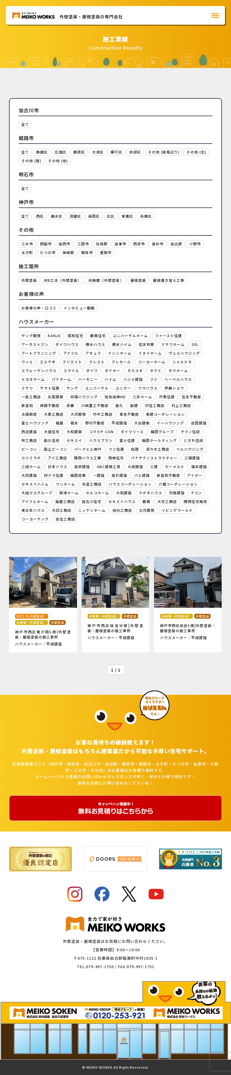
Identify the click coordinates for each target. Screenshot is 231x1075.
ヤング (72, 387)
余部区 (135, 151)
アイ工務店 (57, 457)
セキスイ (74, 440)
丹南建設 (177, 492)
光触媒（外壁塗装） (106, 280)
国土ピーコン (55, 449)
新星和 (27, 405)
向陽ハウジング (84, 396)
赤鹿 (70, 405)
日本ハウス (57, 466)
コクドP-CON (101, 431)
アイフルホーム (34, 501)
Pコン (197, 492)
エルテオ (48, 361)
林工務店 (29, 440)
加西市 (64, 243)
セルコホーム (97, 492)
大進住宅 (52, 431)
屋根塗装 (138, 280)
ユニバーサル (97, 387)
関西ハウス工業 (87, 457)
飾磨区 (42, 151)
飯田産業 (78, 475)
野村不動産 (95, 422)
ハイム (110, 379)
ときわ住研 (193, 440)
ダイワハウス (67, 344)
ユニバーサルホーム (130, 335)
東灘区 (127, 216)
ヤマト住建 (50, 387)
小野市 (195, 243)
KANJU (54, 335)
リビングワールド (177, 510)
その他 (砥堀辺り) (164, 151)
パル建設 (142, 475)
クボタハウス (150, 492)
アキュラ (93, 353)
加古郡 (176, 243)
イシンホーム (119, 353)
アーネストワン (34, 344)
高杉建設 (119, 475)
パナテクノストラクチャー (154, 457)
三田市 (83, 243)
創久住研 (52, 440)
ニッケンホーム (92, 510)
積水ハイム (122, 344)
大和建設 (124, 492)
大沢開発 (78, 414)
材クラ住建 (53, 475)
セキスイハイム (35, 483)
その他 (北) (196, 151)
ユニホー (123, 387)
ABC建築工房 (109, 466)
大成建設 (135, 466)
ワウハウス (148, 387)
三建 (154, 466)
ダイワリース (132, 431)
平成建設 (119, 422)
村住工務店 (155, 405)
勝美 (146, 501)
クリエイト (72, 361)
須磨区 (75, 216)
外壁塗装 (29, 280)
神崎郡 (68, 252)
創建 (134, 405)
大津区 (98, 151)
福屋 (59, 422)
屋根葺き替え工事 (168, 280)
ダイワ (92, 370)
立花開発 (147, 510)
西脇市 (46, 243)
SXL (195, 344)
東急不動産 (129, 414)
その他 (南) (31, 160)
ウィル (27, 361)
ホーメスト (174, 466)
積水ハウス (95, 344)
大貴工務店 (53, 414)
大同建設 (29, 475)
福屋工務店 (65, 501)
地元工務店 (122, 510)
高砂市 (158, 243)
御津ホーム (69, 492)
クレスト (97, 361)
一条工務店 (31, 396)
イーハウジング (170, 422)
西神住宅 (116, 457)
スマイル (71, 370)
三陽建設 (192, 457)
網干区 (116, 151)
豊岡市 (106, 252)
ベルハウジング (190, 449)
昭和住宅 (75, 335)
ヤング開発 (31, 335)
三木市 (27, 243)
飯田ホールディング (159, 440)
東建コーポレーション (165, 414)
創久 (119, 405)
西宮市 (139, 243)
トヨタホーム (33, 379)
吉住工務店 (65, 518)
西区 (40, 216)
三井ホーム (142, 396)
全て (25, 124)
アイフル (71, 353)
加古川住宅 (91, 501)
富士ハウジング (35, 422)
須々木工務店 (157, 449)
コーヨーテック (35, 518)
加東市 (120, 243)
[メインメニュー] (215, 15)
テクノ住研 (190, 431)
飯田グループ (162, 431)
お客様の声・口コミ (39, 307)
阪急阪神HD (115, 396)
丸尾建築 (55, 396)
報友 (74, 422)
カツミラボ (31, 457)
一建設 (99, 475)
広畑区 (60, 151)
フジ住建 (116, 449)
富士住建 (127, 440)
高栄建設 (82, 466)
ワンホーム (65, 483)
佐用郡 (102, 243)
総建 (135, 449)
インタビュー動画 (79, 307)
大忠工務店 (167, 501)
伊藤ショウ (174, 387)
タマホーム (178, 370)
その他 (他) (58, 160)
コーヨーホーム (151, 361)
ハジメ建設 (133, 379)
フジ (154, 379)
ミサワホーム (173, 344)
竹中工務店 (102, 414)
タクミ (156, 370)
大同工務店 (61, 510)
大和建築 (74, 431)
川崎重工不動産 (95, 405)
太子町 (27, 252)
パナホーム (61, 379)
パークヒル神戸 (88, 449)
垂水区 (57, 216)
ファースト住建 (168, 335)
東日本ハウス (33, 510)
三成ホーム (31, 466)
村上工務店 (181, 405)
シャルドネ (182, 361)
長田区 (94, 216)
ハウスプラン (100, 440)
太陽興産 (29, 414)
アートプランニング (38, 353)
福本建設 (199, 466)
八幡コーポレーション (178, 483)
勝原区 (79, 151)
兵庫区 (146, 216)
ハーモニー (88, 379)
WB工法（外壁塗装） (63, 280)
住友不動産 (191, 396)
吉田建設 (199, 422)
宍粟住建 (167, 396)
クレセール (121, 361)
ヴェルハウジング (184, 353)
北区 (111, 216)
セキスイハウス (122, 501)
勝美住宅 (98, 335)
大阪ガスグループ (36, 492)
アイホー (194, 475)
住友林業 (146, 344)
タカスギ (135, 370)
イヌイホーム (150, 353)
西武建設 (29, 431)
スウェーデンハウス (39, 370)
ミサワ (27, 387)
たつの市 (48, 252)
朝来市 (87, 252)
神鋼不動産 (50, 405)
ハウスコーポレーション (130, 483)
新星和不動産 (168, 475)
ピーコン (29, 449)
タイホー (112, 370)
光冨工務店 (92, 483)
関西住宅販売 (195, 501)
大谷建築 (142, 422)
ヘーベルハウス (178, 379)
